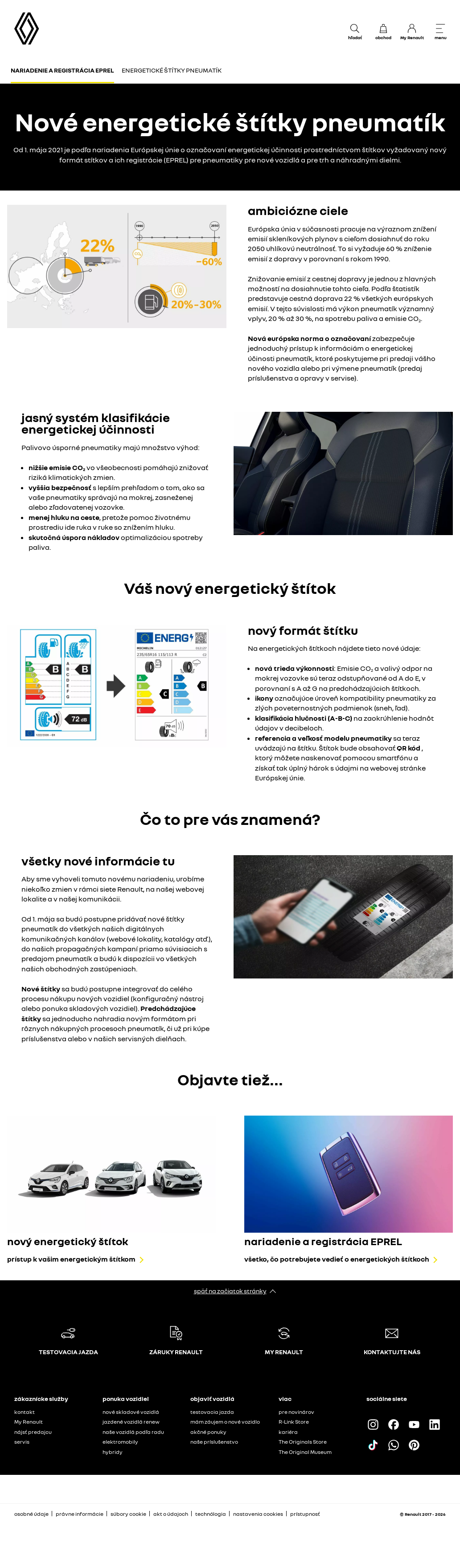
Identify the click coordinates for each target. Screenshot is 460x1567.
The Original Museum (305, 1452)
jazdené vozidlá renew (131, 1421)
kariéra (288, 1432)
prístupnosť (305, 1513)
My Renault (28, 1421)
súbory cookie (128, 1513)
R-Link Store (294, 1421)
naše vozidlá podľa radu (133, 1432)
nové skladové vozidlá (131, 1412)
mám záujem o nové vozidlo (225, 1421)
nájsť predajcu (33, 1432)
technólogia (210, 1513)
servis (21, 1441)
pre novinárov (296, 1412)
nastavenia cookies (258, 1514)
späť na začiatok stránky (230, 1291)
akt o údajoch (170, 1513)
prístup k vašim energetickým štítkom (71, 1259)
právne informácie (79, 1513)
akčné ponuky (208, 1432)
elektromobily (120, 1441)
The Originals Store (303, 1441)
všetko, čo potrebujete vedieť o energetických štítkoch (336, 1259)
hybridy (113, 1452)
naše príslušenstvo (214, 1441)
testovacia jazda (212, 1412)
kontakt (24, 1412)
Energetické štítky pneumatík (172, 70)
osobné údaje (31, 1513)
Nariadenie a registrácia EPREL (62, 70)
